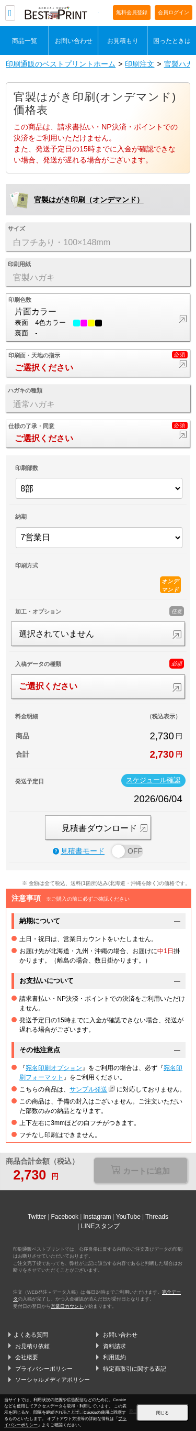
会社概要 (26, 1357)
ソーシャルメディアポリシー (52, 1380)
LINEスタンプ (100, 1226)
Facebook (64, 1216)
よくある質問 (31, 1334)
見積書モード (79, 851)
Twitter (37, 1216)
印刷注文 (139, 64)
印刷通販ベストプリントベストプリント (61, 13)
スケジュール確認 (153, 780)
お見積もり (123, 40)
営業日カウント (67, 1306)
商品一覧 (24, 40)
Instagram (97, 1216)
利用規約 (114, 1357)
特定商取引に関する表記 (134, 1369)
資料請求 (114, 1346)
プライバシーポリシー (44, 1369)
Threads (156, 1216)
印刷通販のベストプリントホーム (61, 64)
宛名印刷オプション (54, 1068)
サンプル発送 (88, 1089)
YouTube (128, 1216)
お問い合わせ (74, 40)
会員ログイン (173, 12)
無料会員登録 (131, 12)
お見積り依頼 (32, 1346)
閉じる (162, 1413)
